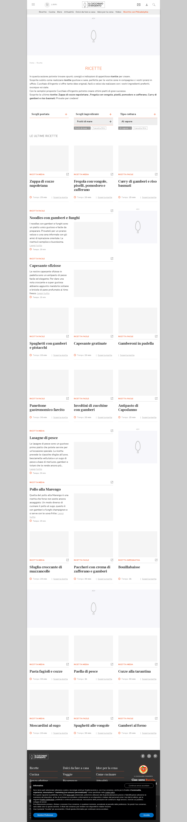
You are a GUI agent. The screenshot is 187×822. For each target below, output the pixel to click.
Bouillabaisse (129, 567)
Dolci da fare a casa (85, 12)
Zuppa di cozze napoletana (42, 183)
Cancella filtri (99, 128)
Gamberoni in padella (136, 343)
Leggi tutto (36, 245)
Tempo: (40, 197)
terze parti (70, 795)
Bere (59, 12)
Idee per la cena (105, 12)
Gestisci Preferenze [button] (45, 815)
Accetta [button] (146, 815)
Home (32, 63)
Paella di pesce (86, 671)
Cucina (52, 12)
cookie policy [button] (110, 792)
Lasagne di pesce (44, 437)
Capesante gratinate (90, 343)
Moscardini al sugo (45, 725)
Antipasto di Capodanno (128, 407)
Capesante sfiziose (45, 265)
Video (118, 12)
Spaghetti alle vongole (91, 725)
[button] (67, 174)
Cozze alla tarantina (134, 671)
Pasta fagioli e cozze (46, 671)
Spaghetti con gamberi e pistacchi (48, 345)
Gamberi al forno (132, 725)
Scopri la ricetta (60, 197)
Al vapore (125, 128)
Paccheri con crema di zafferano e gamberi (92, 569)
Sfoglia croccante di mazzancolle (46, 569)
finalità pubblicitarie (47, 800)
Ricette (43, 12)
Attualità (69, 12)
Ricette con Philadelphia (135, 12)
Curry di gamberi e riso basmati (137, 183)
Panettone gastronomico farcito (47, 407)
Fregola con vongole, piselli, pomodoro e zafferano (90, 185)
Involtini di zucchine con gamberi (91, 407)
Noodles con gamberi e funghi (55, 217)
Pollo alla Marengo (45, 489)
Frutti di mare (82, 128)
